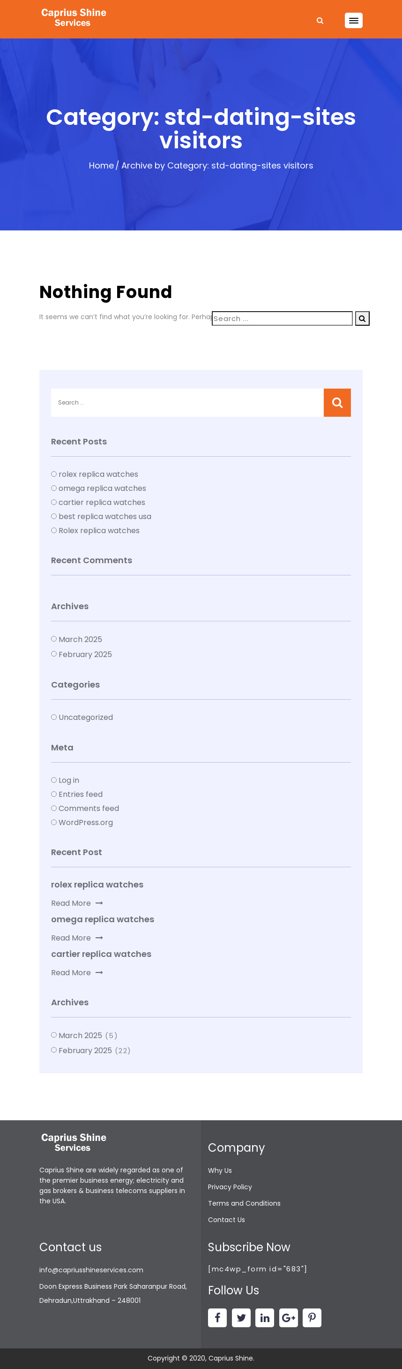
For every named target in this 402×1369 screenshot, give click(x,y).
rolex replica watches (98, 474)
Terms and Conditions (244, 1203)
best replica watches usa (105, 516)
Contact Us (226, 1219)
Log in (69, 780)
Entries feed (81, 794)
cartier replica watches (102, 502)
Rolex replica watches (99, 530)
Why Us (220, 1170)
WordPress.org (86, 822)
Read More (77, 903)
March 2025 (80, 639)
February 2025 (85, 654)
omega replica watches (102, 488)
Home (101, 165)
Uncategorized (86, 717)
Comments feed (89, 808)
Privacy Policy (230, 1187)
